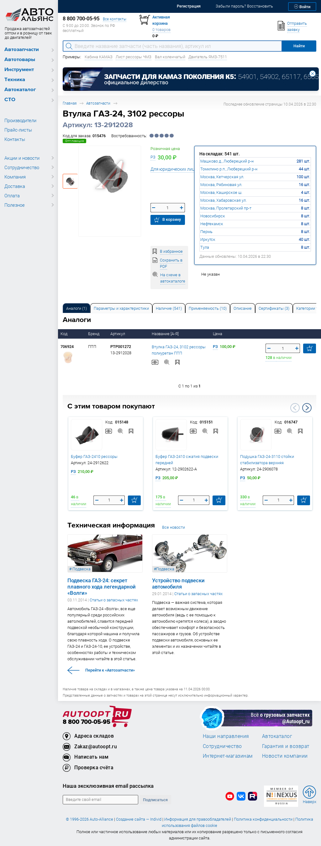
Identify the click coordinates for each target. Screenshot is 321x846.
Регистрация (189, 6)
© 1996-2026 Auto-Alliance (89, 819)
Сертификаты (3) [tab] (274, 308)
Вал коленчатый (170, 57)
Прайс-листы (18, 130)
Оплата (12, 195)
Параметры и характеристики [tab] (121, 308)
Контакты (14, 139)
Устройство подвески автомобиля (178, 583)
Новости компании (285, 755)
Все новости (173, 527)
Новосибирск (212, 216)
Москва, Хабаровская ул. (223, 200)
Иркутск (207, 239)
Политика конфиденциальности (263, 819)
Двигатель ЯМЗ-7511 (207, 57)
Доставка (14, 186)
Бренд (94, 333)
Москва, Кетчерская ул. (222, 176)
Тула (204, 247)
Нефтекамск (211, 223)
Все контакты (114, 19)
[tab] (76, 308)
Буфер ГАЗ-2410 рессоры (94, 456)
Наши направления (226, 736)
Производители (20, 120)
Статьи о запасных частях (114, 600)
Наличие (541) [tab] (169, 308)
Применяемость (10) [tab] (208, 308)
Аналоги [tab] (76, 308)
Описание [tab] (243, 308)
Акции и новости (21, 158)
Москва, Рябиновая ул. (221, 184)
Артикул (118, 333)
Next (307, 408)
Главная (69, 103)
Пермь (206, 231)
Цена (218, 333)
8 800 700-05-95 (86, 722)
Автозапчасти (21, 49)
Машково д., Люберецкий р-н (227, 161)
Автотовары (19, 59)
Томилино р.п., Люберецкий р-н (228, 169)
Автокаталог (20, 89)
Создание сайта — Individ (138, 819)
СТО (9, 99)
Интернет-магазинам (228, 755)
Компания (15, 177)
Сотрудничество (21, 167)
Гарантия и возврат (285, 746)
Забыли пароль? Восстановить (244, 6)
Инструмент (19, 69)
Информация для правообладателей (197, 819)
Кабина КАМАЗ (99, 57)
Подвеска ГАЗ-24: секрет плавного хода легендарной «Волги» (101, 586)
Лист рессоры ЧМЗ (133, 57)
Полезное (14, 205)
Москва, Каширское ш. (221, 192)
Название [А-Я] (166, 333)
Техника (14, 79)
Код (64, 333)
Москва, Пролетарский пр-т (225, 208)
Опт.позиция (74, 141)
